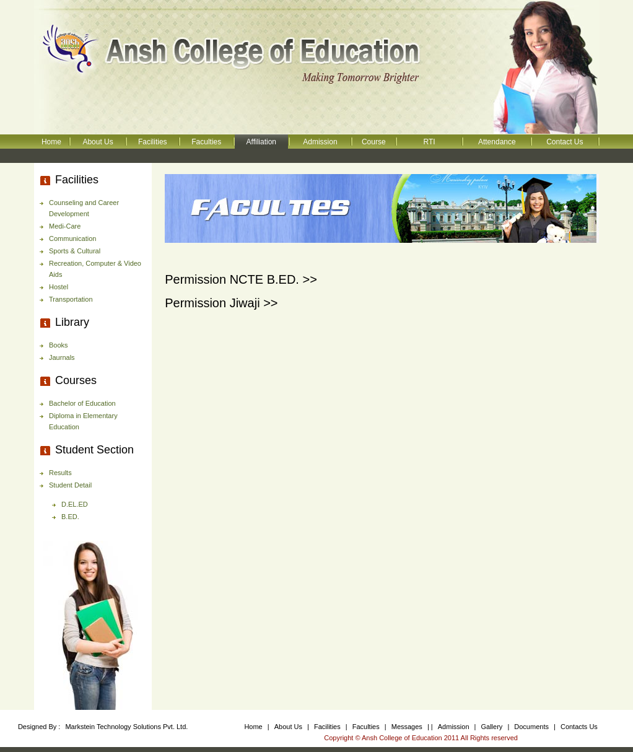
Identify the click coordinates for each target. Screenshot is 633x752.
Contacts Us (579, 726)
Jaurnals (62, 357)
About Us (97, 142)
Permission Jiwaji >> (221, 303)
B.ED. (70, 516)
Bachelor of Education (82, 403)
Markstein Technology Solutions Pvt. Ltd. (126, 726)
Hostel (58, 287)
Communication (72, 238)
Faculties (206, 142)
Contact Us (564, 142)
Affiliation (261, 142)
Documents (531, 726)
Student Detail (70, 485)
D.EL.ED (74, 504)
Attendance (497, 142)
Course (374, 142)
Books (58, 345)
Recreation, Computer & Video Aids (95, 269)
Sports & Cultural (74, 251)
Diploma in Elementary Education (83, 421)
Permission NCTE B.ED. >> (241, 279)
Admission (320, 142)
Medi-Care (65, 226)
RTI (429, 142)
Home (51, 142)
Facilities (152, 142)
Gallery (492, 726)
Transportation (71, 299)
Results (60, 472)
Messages (407, 726)
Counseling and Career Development (84, 208)
